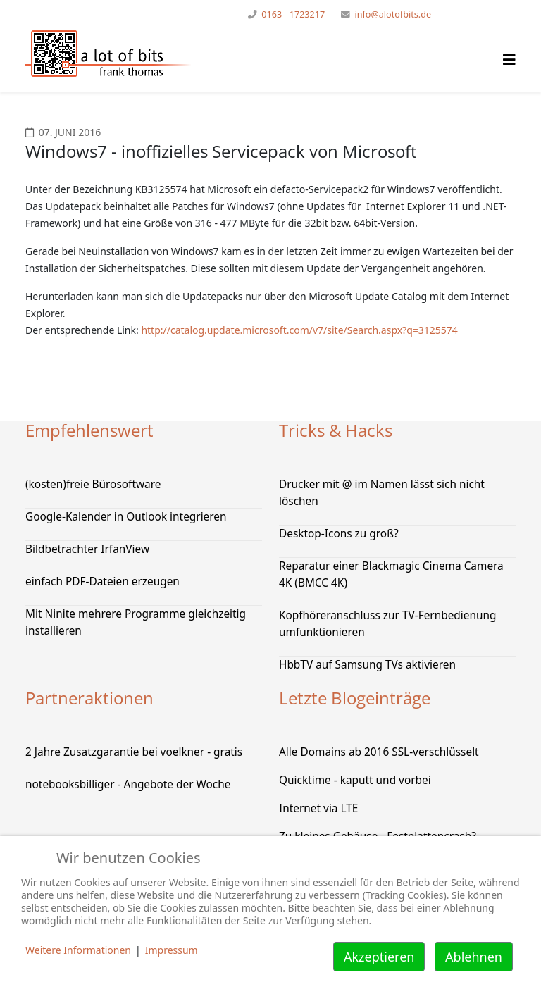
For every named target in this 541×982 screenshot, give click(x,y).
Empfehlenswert (89, 430)
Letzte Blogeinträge (354, 697)
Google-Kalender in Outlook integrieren (126, 516)
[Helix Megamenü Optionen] (509, 59)
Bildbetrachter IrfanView (87, 549)
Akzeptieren (379, 956)
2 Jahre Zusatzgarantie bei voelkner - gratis (133, 752)
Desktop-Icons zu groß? (339, 533)
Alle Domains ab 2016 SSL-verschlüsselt (379, 752)
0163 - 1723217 (293, 14)
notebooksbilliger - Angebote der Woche (127, 784)
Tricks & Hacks (335, 430)
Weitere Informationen (78, 950)
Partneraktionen (89, 697)
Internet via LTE (318, 808)
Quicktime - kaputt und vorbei (355, 780)
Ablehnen (473, 956)
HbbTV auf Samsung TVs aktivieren (367, 664)
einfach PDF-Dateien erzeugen (102, 581)
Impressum (171, 950)
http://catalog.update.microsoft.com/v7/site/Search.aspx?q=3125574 (299, 330)
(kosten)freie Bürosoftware (93, 484)
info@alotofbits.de (392, 14)
